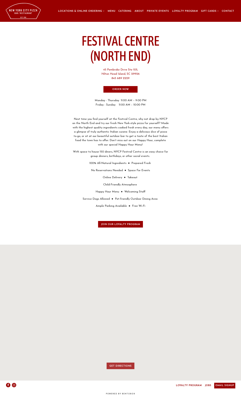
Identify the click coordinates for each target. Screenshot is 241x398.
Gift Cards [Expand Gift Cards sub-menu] (210, 10)
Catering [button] (124, 11)
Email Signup (224, 385)
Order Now (120, 89)
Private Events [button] (158, 11)
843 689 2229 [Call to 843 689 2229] (120, 78)
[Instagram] (14, 385)
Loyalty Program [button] (185, 11)
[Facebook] (8, 385)
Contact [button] (228, 11)
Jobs (208, 385)
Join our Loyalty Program (120, 224)
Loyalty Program (189, 385)
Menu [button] (111, 11)
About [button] (139, 11)
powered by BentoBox (120, 394)
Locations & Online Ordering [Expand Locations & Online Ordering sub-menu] (82, 10)
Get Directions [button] (120, 366)
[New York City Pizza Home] (23, 11)
